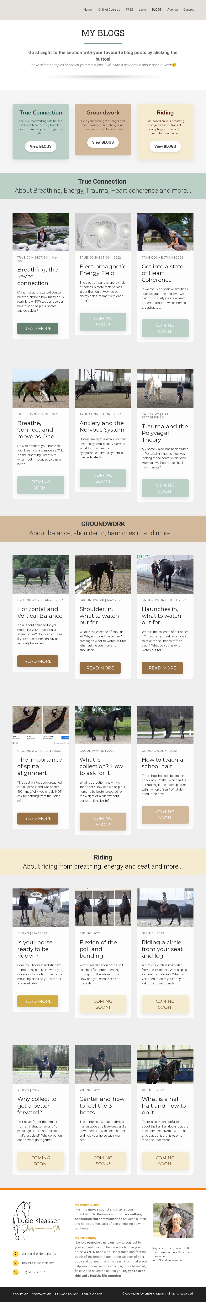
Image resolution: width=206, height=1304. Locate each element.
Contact (188, 9)
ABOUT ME (20, 1294)
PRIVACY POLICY (66, 1294)
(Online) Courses (109, 9)
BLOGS (157, 9)
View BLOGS (41, 146)
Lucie (142, 9)
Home (88, 9)
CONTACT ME (41, 1294)
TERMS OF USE (92, 1294)
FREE (129, 9)
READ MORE (38, 328)
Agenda (172, 9)
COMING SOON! (103, 321)
